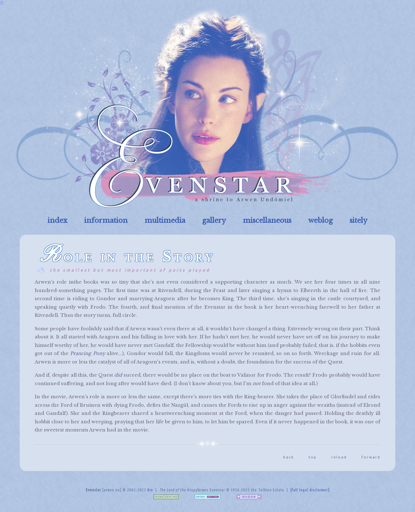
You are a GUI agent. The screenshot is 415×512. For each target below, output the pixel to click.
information (106, 220)
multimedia (165, 220)
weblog (320, 220)
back (288, 457)
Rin (150, 490)
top (313, 457)
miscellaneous (267, 220)
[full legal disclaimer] (310, 490)
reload (339, 457)
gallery (214, 220)
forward (370, 457)
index (57, 220)
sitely (358, 220)
